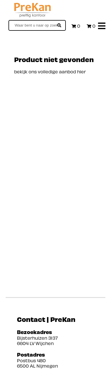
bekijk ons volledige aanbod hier (50, 71)
